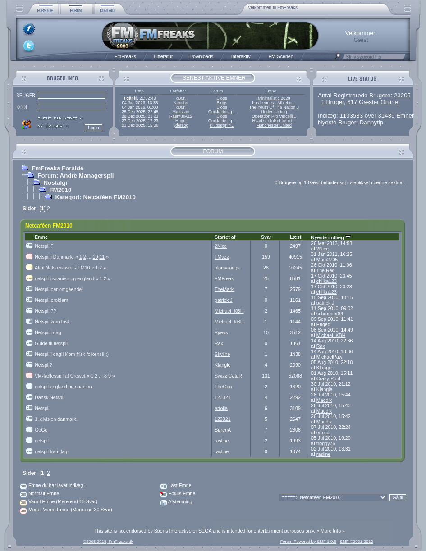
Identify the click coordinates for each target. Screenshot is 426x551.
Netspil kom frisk (52, 321)
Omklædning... (222, 111)
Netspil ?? (45, 311)
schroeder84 (329, 313)
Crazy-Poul (328, 378)
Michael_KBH (229, 311)
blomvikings (227, 267)
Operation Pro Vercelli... (274, 116)
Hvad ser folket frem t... (274, 120)
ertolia (221, 408)
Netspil (42, 408)
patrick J (224, 300)
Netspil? (43, 365)
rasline (222, 440)
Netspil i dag (48, 332)
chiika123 (326, 281)
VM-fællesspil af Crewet (63, 375)
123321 (223, 397)
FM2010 (60, 190)
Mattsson (180, 111)
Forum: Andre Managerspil (75, 175)
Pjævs (221, 332)
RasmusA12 (180, 116)
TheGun (223, 386)
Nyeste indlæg (331, 237)
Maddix (324, 400)
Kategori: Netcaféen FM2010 (95, 197)
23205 (402, 95)
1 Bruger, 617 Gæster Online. (360, 102)
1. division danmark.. (57, 419)
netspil (42, 440)
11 (102, 257)
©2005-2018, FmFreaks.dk (108, 541)
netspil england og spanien (63, 386)
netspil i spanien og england (67, 278)
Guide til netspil (51, 343)
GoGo (41, 430)
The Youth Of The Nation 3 (274, 107)
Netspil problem (51, 300)
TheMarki (224, 289)
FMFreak (224, 278)
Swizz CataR (228, 375)
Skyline (222, 354)
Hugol (180, 120)
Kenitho (181, 102)
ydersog (181, 125)
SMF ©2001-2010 (356, 541)
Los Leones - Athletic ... (274, 102)
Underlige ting (274, 111)
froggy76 (325, 443)
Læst (295, 237)
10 (95, 257)
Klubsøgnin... (222, 125)
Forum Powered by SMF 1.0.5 (308, 541)
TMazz (222, 257)
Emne (41, 237)
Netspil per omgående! (59, 289)
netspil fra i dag (51, 451)
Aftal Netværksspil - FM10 (65, 267)
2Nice (221, 246)
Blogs (221, 98)
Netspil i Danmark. (57, 257)
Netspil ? (44, 246)
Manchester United (274, 125)
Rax (219, 343)
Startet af (225, 237)
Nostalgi (55, 182)
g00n (181, 98)
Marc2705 (327, 259)
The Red (325, 270)
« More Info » (330, 530)
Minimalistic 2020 (274, 98)
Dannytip (372, 122)
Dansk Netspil (49, 397)
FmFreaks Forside (57, 168)
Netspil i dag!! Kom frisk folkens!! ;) (72, 354)
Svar (266, 237)
